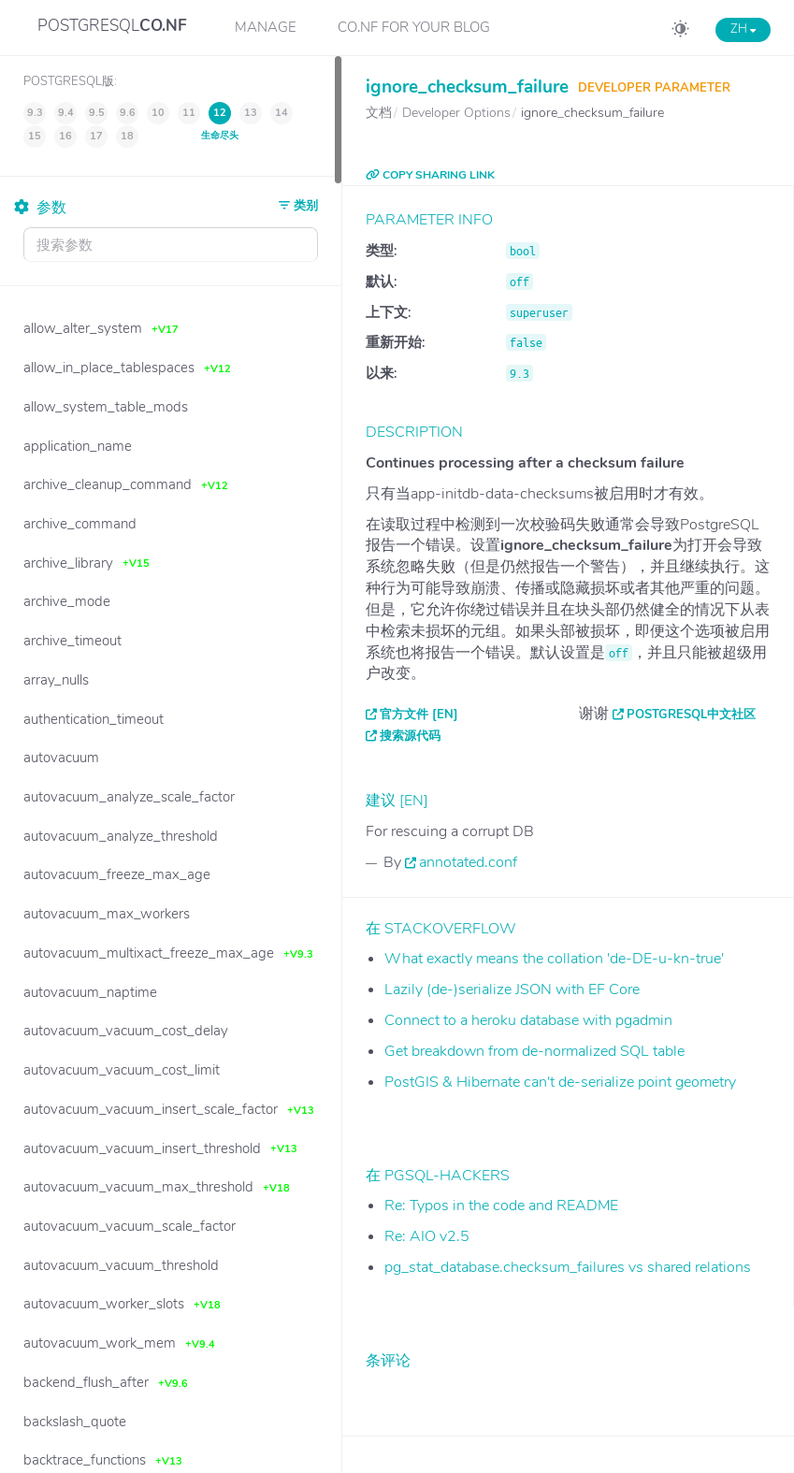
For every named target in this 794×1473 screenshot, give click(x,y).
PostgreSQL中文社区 (691, 714)
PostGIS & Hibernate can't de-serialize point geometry (560, 1082)
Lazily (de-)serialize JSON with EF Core (512, 989)
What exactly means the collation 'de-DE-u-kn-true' (554, 958)
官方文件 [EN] (419, 714)
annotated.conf (468, 862)
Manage (265, 27)
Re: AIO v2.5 (426, 1236)
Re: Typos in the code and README (501, 1205)
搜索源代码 (410, 736)
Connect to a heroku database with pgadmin (528, 1020)
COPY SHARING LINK (430, 174)
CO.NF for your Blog (414, 27)
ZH (743, 29)
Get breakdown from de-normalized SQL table (534, 1051)
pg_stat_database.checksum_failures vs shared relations (567, 1267)
